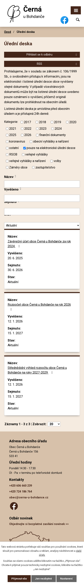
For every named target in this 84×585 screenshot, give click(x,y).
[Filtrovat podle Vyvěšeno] (42, 198)
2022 (27, 128)
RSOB (13, 154)
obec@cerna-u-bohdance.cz (28, 497)
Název (9, 177)
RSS (57, 64)
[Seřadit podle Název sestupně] (16, 177)
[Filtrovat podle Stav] (42, 225)
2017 (27, 122)
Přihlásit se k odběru (52, 54)
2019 (57, 122)
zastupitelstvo (45, 167)
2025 (12, 135)
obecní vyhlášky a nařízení (51, 141)
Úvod (7, 32)
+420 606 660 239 (20, 485)
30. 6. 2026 (15, 270)
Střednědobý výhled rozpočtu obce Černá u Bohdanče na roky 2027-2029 (37, 370)
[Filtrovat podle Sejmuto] (42, 211)
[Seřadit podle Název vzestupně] (16, 175)
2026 (27, 135)
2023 (42, 128)
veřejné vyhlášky (36, 154)
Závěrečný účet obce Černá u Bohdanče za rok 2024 (39, 244)
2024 (58, 128)
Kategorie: (11, 122)
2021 (12, 128)
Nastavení (66, 578)
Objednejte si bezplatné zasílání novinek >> (39, 524)
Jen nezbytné (43, 578)
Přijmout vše (19, 578)
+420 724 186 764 (20, 491)
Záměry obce (18, 167)
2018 (42, 122)
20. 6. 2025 (15, 258)
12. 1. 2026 (15, 321)
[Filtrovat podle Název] (42, 184)
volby (57, 161)
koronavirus (17, 141)
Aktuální (13, 282)
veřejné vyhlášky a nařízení (27, 161)
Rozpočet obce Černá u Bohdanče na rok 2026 (39, 307)
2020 (72, 122)
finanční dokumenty (52, 135)
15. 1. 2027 (15, 333)
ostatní (14, 148)
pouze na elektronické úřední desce (51, 148)
